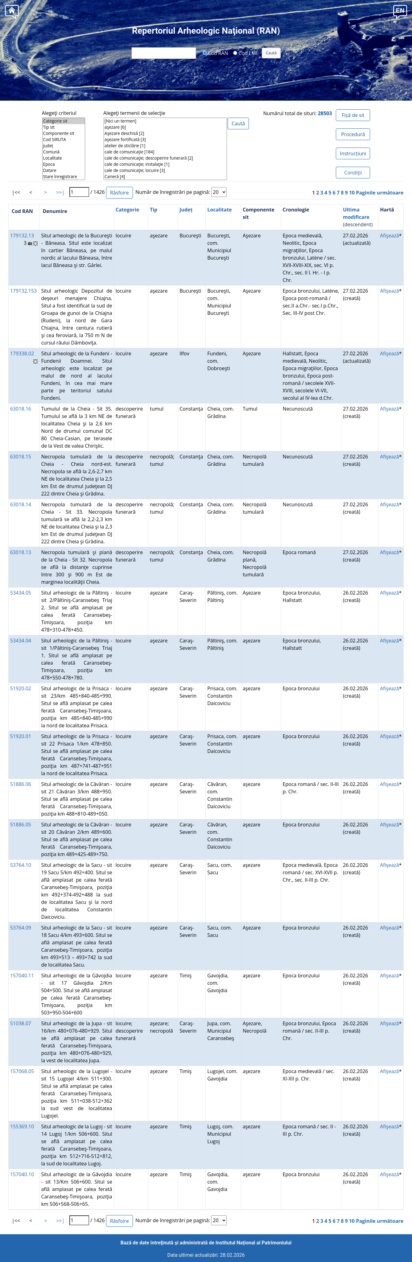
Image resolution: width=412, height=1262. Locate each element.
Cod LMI (245, 52)
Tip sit (64, 127)
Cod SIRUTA (64, 139)
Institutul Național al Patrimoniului (253, 1243)
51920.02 (20, 688)
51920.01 (20, 736)
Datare (64, 170)
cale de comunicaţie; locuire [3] (165, 170)
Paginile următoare (379, 192)
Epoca (64, 164)
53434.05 (20, 592)
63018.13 (20, 552)
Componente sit (64, 133)
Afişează (389, 235)
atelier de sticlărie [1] (165, 146)
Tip (153, 209)
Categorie (127, 209)
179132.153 (23, 290)
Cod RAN (215, 52)
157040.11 (22, 975)
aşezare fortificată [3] (165, 139)
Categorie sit (64, 121)
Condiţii (353, 172)
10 (352, 192)
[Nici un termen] (165, 121)
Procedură (353, 134)
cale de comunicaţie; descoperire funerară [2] (165, 158)
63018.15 (20, 456)
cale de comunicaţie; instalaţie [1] (165, 164)
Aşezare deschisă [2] (165, 133)
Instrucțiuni (353, 153)
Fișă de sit (353, 115)
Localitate (64, 158)
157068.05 (22, 1071)
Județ (64, 146)
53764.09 (20, 927)
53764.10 (20, 865)
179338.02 (22, 353)
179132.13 (22, 235)
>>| (60, 192)
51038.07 (20, 1023)
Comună (64, 152)
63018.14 (20, 504)
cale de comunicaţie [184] (165, 152)
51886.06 (20, 784)
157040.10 (22, 1174)
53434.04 (20, 640)
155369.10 (22, 1126)
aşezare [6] (165, 127)
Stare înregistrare (64, 176)
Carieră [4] (165, 176)
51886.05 (20, 824)
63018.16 (20, 408)
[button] (400, 11)
